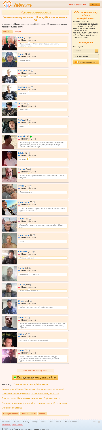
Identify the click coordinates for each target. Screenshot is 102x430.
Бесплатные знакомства (29, 398)
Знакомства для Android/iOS (12, 425)
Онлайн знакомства (12, 408)
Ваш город (78, 47)
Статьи (43, 422)
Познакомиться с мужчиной (16, 393)
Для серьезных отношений (50, 389)
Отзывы (59, 422)
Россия (42, 413)
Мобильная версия (72, 422)
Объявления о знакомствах (16, 403)
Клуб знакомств (51, 398)
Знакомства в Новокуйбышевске (31, 384)
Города (35, 422)
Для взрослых (9, 398)
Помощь (26, 422)
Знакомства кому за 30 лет (45, 393)
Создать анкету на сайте (35, 377)
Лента (51, 422)
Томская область (28, 413)
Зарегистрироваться (77, 4)
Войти (94, 4)
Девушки (18, 32)
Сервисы (17, 422)
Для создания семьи (41, 403)
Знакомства (6, 422)
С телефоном (60, 403)
